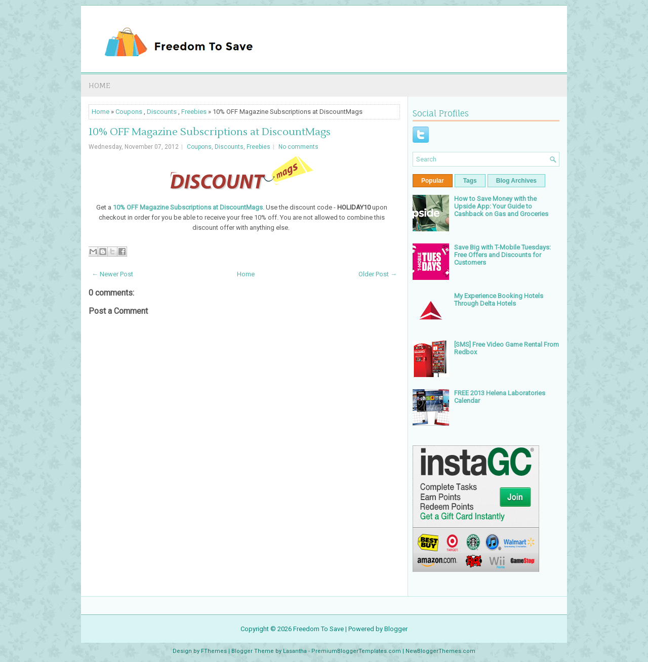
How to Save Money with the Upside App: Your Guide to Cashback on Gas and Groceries (501, 206)
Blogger (396, 629)
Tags (470, 180)
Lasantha (295, 651)
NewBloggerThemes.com (440, 651)
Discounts (162, 111)
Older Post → (377, 274)
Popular (432, 180)
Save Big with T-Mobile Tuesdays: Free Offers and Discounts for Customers (502, 254)
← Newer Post (112, 274)
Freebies (194, 111)
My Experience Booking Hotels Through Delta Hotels (498, 299)
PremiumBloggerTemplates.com (356, 651)
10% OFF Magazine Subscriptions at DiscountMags (210, 132)
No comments (298, 146)
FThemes (214, 651)
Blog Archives (516, 180)
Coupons (128, 111)
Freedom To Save (318, 629)
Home (99, 85)
